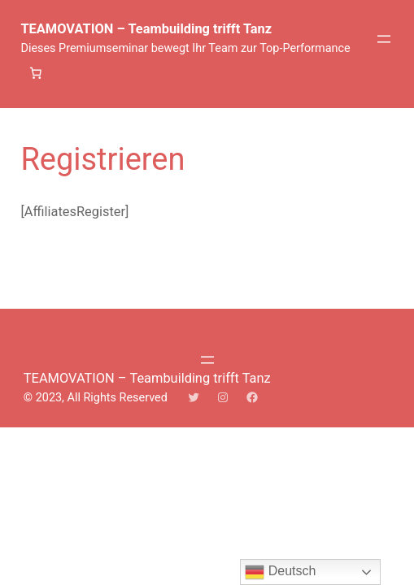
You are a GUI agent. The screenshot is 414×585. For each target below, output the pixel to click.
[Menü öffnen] (384, 39)
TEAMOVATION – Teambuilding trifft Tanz (146, 29)
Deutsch (280, 572)
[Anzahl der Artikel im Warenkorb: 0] (35, 72)
